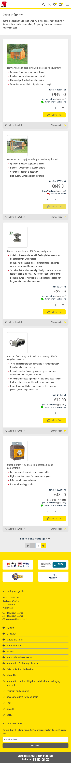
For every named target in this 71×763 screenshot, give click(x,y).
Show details (58, 125)
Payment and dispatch (18, 691)
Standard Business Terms (19, 657)
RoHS (9, 714)
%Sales (10, 651)
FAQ (9, 702)
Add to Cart (54, 115)
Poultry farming (14, 645)
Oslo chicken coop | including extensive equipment (32, 159)
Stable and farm (15, 639)
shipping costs (60, 99)
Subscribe (35, 745)
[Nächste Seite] (43, 545)
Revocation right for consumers (22, 697)
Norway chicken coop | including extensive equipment (34, 67)
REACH (10, 708)
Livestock (11, 633)
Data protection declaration (20, 669)
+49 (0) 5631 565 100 (13, 613)
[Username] (35, 739)
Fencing (11, 627)
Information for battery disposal (22, 663)
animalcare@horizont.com (15, 619)
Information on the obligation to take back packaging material (33, 683)
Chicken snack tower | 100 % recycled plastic (29, 251)
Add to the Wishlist (15, 125)
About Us (11, 675)
